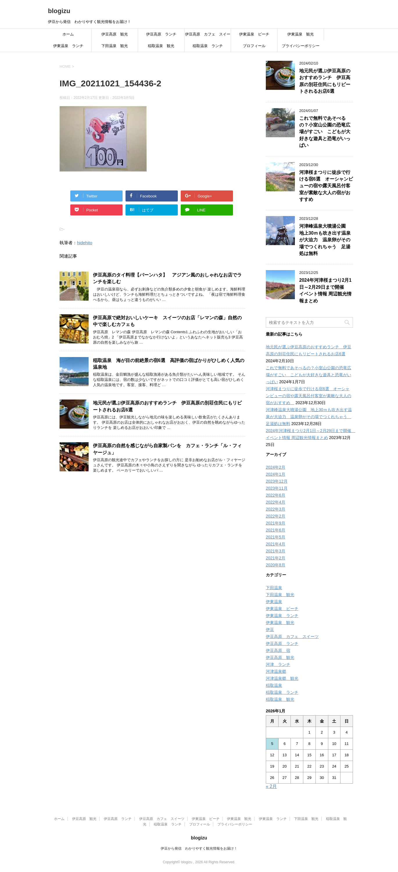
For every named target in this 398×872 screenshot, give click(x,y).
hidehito (84, 242)
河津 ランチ (278, 664)
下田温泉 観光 (114, 46)
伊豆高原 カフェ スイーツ (207, 36)
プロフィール (254, 46)
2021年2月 (275, 558)
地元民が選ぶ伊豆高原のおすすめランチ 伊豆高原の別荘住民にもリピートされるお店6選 (324, 81)
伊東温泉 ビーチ (254, 34)
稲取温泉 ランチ (208, 46)
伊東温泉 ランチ (68, 46)
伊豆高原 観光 (114, 34)
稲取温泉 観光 (161, 46)
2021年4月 (275, 544)
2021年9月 (275, 523)
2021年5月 (275, 537)
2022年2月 (275, 516)
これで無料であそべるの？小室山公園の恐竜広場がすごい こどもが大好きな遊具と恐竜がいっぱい (324, 132)
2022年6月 (275, 495)
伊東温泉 (274, 601)
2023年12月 (277, 481)
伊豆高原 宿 (278, 650)
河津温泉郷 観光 (282, 678)
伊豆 (270, 629)
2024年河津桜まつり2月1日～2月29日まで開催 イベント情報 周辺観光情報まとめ (325, 290)
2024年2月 (275, 467)
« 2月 (271, 786)
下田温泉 (274, 587)
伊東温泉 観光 (300, 34)
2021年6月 (275, 530)
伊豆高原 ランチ (161, 34)
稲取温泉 (274, 685)
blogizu (59, 11)
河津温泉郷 (276, 671)
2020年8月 (275, 565)
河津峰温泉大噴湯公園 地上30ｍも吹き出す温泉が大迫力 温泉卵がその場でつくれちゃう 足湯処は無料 (325, 240)
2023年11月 (277, 488)
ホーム (68, 34)
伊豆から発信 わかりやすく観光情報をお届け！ (199, 848)
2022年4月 (275, 502)
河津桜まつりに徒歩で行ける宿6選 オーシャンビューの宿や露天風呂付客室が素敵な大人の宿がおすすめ (326, 186)
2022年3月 (275, 509)
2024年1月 (275, 474)
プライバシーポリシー (301, 46)
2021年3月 (275, 551)
